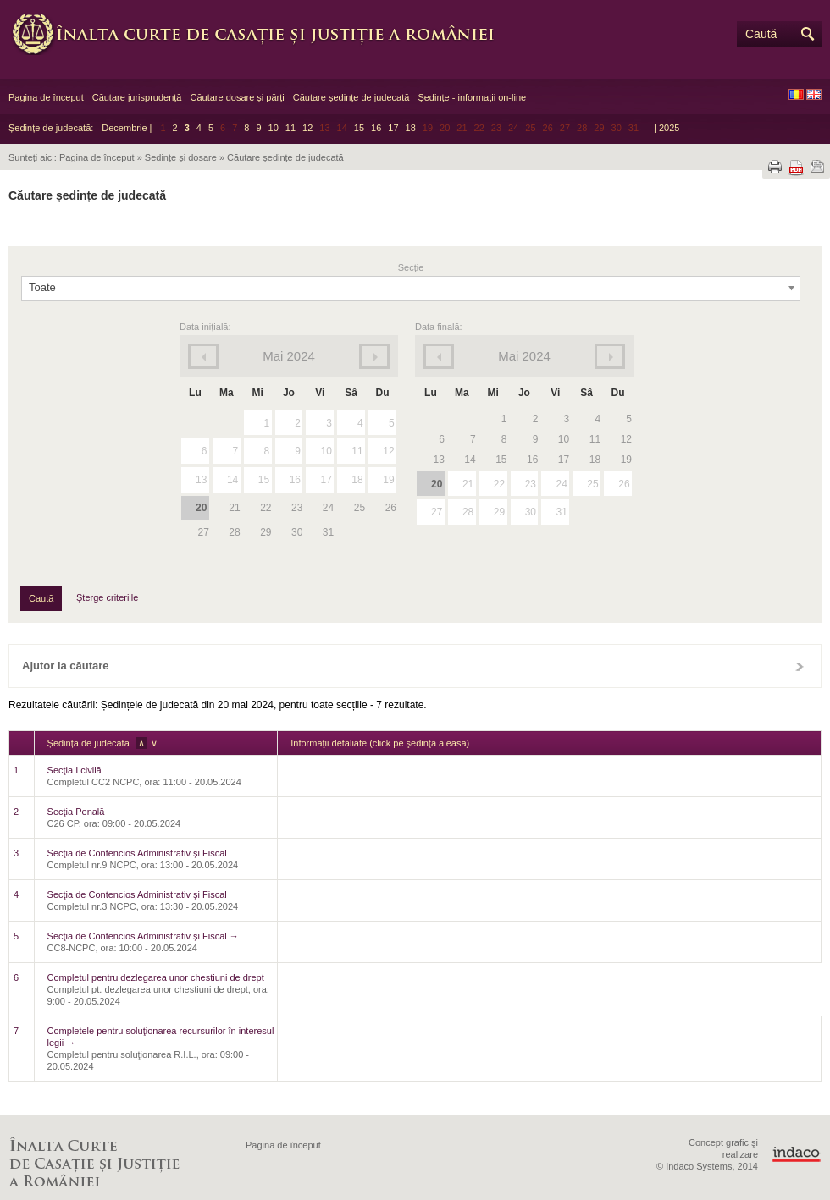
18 (411, 128)
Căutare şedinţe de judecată (351, 97)
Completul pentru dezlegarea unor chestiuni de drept (155, 977)
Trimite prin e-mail (817, 166)
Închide (799, 666)
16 (376, 128)
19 (388, 480)
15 (359, 128)
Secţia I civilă (74, 770)
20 (201, 508)
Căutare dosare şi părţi (237, 97)
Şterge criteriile (107, 597)
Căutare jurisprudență (137, 97)
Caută (761, 34)
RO (796, 94)
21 (467, 484)
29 (499, 512)
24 (561, 484)
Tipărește (775, 166)
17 (393, 128)
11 (290, 128)
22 (499, 484)
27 (436, 512)
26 (623, 484)
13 (201, 480)
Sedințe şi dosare (181, 157)
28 (467, 512)
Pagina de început (46, 97)
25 (592, 484)
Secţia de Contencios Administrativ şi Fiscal (137, 853)
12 (307, 128)
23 (530, 484)
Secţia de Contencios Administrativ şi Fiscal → (143, 936)
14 (232, 480)
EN (814, 94)
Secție (411, 267)
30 (530, 512)
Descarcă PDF (796, 168)
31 (561, 512)
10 (273, 128)
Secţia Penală (76, 811)
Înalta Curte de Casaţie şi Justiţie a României (262, 34)
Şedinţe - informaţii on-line (472, 97)
